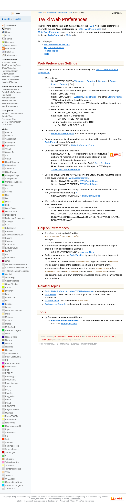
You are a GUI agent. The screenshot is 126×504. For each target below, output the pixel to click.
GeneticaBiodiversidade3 (15, 267)
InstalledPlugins (9, 82)
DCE (6, 205)
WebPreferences (64, 12)
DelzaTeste (9, 208)
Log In (7, 19)
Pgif (5, 370)
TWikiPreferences (10, 103)
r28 (77, 335)
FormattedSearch (10, 71)
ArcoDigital (8, 142)
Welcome (79, 81)
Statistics (8, 52)
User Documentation (11, 122)
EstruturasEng (10, 248)
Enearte (7, 241)
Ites (5, 294)
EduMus (7, 231)
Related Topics (51, 51)
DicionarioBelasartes (13, 218)
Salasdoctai (9, 432)
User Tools (7, 124)
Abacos (7, 132)
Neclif (6, 333)
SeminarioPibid (10, 446)
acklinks (109, 335)
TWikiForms (51, 142)
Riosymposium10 (11, 426)
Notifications (9, 45)
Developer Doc (9, 119)
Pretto (6, 399)
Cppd (6, 188)
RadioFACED (10, 416)
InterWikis (6, 95)
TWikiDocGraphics (10, 76)
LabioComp (9, 297)
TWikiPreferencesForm (82, 145)
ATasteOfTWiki (9, 62)
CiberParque (9, 172)
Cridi (6, 195)
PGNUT (7, 373)
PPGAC (7, 386)
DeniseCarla (9, 211)
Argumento (8, 145)
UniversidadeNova (12, 482)
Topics (113, 81)
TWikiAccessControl (78, 178)
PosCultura (9, 379)
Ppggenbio (8, 396)
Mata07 (7, 320)
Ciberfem (8, 168)
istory (71, 335)
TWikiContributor (89, 342)
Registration (90, 97)
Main (68, 35)
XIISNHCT (8, 488)
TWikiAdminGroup (89, 181)
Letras (6, 307)
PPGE (6, 389)
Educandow (9, 228)
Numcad (7, 343)
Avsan (6, 149)
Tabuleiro (8, 459)
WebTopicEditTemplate (62, 133)
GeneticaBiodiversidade (14, 264)
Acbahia (7, 135)
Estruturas (8, 244)
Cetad (6, 159)
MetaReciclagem (11, 330)
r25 (95, 335)
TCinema (8, 465)
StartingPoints (115, 97)
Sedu (6, 439)
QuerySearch (8, 74)
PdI (5, 360)
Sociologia (8, 452)
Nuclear (7, 340)
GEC (6, 261)
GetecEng (8, 277)
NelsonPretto (9, 337)
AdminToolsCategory (11, 92)
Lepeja (6, 304)
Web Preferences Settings (57, 44)
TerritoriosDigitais (11, 469)
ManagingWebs (69, 322)
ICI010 (6, 287)
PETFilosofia (9, 366)
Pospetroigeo (10, 383)
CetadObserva (10, 162)
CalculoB (8, 152)
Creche (7, 191)
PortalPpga (9, 376)
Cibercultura (9, 165)
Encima (7, 238)
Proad (6, 403)
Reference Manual (10, 89)
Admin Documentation (12, 113)
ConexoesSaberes (12, 182)
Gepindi (7, 274)
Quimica (7, 413)
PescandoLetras (11, 363)
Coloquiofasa (9, 178)
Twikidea (7, 475)
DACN (6, 201)
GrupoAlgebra (10, 284)
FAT (5, 254)
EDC (6, 224)
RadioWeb (8, 422)
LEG (5, 300)
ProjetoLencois (10, 409)
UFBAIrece (8, 479)
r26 (89, 335)
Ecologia (7, 221)
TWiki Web (51, 12)
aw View (47, 338)
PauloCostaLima (11, 357)
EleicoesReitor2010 (12, 234)
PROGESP (9, 406)
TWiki (40, 12)
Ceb (5, 155)
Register (91, 81)
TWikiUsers (50, 293)
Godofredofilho (10, 281)
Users (6, 29)
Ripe (6, 429)
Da (5, 198)
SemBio (7, 442)
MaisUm (7, 317)
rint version (60, 335)
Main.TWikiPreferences (49, 32)
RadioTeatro (9, 419)
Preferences (9, 55)
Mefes (6, 324)
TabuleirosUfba (10, 462)
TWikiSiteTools (9, 100)
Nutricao (7, 347)
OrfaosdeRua (10, 353)
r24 (101, 335)
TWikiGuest (53, 35)
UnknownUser (87, 252)
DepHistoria (9, 215)
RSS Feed (8, 48)
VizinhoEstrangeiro (12, 485)
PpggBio (7, 393)
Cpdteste (8, 185)
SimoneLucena (10, 449)
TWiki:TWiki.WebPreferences (65, 169)
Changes (102, 81)
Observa (7, 350)
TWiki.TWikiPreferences (89, 29)
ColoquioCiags (10, 175)
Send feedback (102, 163)
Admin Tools (7, 116)
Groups (7, 32)
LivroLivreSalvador (12, 310)
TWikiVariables (77, 255)
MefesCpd (8, 327)
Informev (7, 291)
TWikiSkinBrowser (10, 79)
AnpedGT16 (9, 139)
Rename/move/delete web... (65, 319)
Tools (46, 54)
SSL (5, 455)
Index (54, 84)
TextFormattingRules (11, 65)
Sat (5, 436)
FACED (7, 251)
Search (63, 84)
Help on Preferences (54, 47)
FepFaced (8, 257)
